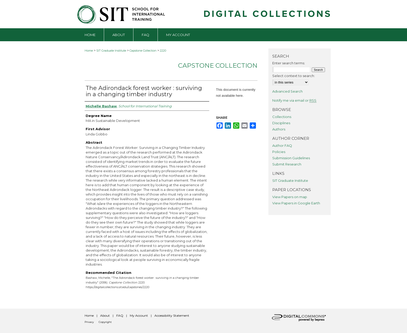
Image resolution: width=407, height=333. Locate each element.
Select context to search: (293, 76)
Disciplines (281, 123)
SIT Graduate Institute (111, 50)
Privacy (89, 322)
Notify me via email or (294, 100)
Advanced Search (287, 91)
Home (89, 50)
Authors (278, 129)
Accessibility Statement (171, 315)
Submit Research (286, 164)
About (105, 315)
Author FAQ (282, 145)
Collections (281, 117)
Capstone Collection (143, 50)
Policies (278, 152)
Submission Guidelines (291, 158)
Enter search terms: (288, 63)
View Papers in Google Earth (296, 203)
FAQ (119, 315)
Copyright (105, 322)
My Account (139, 315)
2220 (163, 50)
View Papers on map (289, 197)
